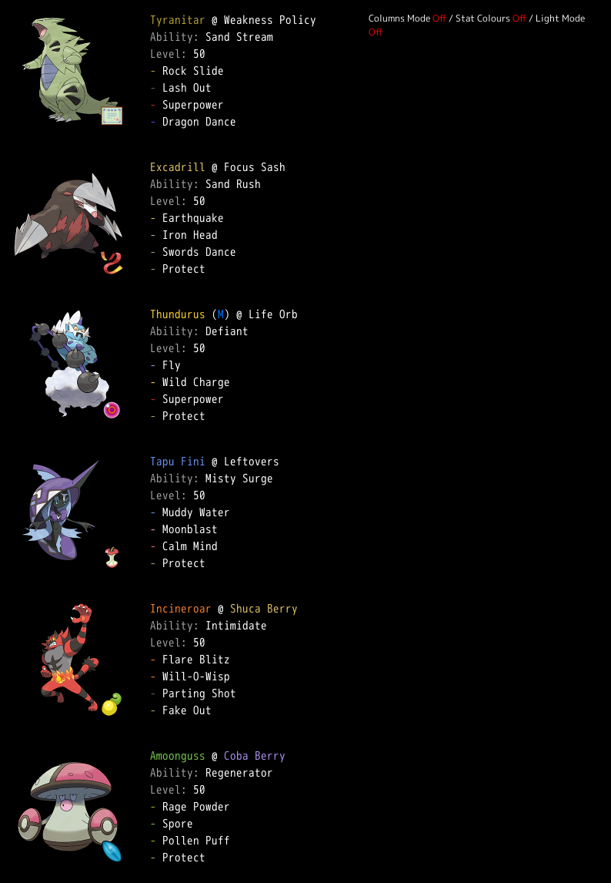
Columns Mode (399, 18)
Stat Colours (483, 18)
